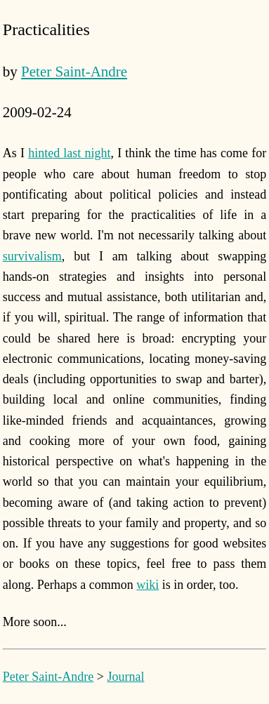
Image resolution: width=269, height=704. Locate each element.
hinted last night (69, 153)
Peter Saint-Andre (74, 71)
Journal (125, 677)
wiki (147, 585)
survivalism (32, 256)
